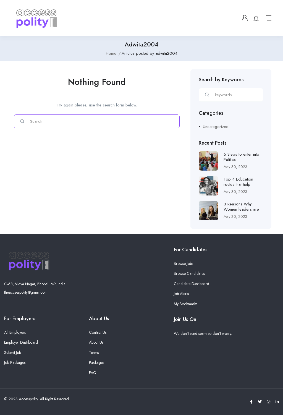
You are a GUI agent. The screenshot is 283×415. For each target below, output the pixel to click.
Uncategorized (216, 127)
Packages (96, 362)
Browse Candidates (189, 273)
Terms (94, 352)
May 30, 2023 (235, 166)
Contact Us (97, 332)
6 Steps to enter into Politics (241, 157)
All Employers (15, 332)
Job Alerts (181, 293)
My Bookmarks (185, 304)
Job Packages (14, 362)
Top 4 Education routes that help (238, 182)
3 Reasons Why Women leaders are (241, 207)
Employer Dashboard (21, 342)
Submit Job (12, 352)
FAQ (92, 372)
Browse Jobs (183, 263)
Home (111, 53)
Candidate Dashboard (191, 283)
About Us (96, 342)
